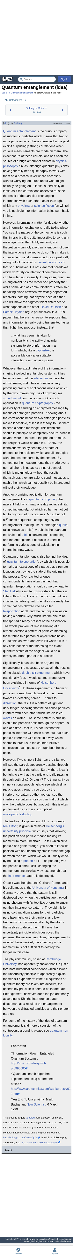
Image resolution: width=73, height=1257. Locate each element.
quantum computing (43, 499)
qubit (62, 525)
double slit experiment (37, 672)
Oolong (18, 123)
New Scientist (36, 1104)
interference (16, 875)
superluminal (12, 398)
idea (6, 123)
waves (7, 718)
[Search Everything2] (37, 79)
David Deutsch (51, 307)
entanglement (26, 131)
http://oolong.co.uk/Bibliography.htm (40, 1142)
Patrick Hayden (13, 312)
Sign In (64, 79)
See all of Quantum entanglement (17, 93)
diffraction (10, 703)
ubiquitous (41, 378)
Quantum (9, 131)
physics (61, 161)
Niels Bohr (10, 826)
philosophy (10, 166)
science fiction (44, 205)
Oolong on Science (36, 108)
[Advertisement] (36, 37)
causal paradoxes (50, 262)
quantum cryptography (37, 403)
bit (26, 534)
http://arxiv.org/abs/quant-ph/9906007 (28, 1066)
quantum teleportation (22, 561)
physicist (24, 205)
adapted (30, 1117)
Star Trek (9, 591)
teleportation (11, 611)
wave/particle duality (17, 814)
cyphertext (43, 350)
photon (28, 861)
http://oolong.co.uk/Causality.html (21, 1137)
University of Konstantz (48, 887)
